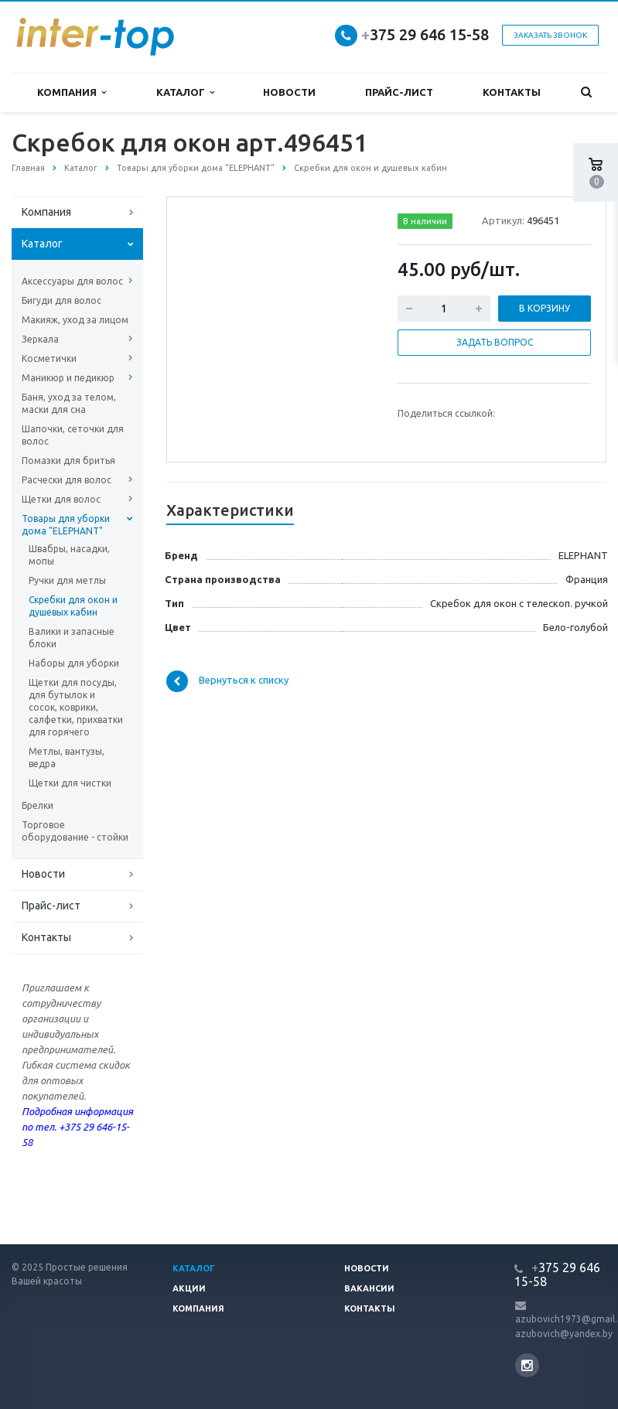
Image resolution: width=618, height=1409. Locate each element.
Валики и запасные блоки (71, 637)
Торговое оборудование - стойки (75, 831)
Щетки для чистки (70, 783)
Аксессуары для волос (72, 281)
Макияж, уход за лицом (75, 320)
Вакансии (369, 1288)
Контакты (512, 92)
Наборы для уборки (74, 663)
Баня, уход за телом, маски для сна (69, 403)
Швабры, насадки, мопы (69, 555)
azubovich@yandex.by (564, 1334)
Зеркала (40, 339)
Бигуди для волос (61, 300)
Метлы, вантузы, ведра (66, 757)
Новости (289, 92)
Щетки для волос (61, 499)
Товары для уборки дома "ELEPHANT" (66, 524)
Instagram (527, 1365)
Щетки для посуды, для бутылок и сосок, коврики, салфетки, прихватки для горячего (76, 707)
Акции (189, 1288)
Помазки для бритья (68, 460)
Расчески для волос (66, 480)
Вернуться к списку (227, 681)
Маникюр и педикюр (68, 378)
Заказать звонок (550, 35)
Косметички (49, 358)
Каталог (185, 92)
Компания (71, 92)
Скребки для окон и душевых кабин (73, 606)
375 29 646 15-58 (425, 34)
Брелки (37, 805)
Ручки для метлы (67, 580)
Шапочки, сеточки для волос (73, 435)
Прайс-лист (399, 92)
